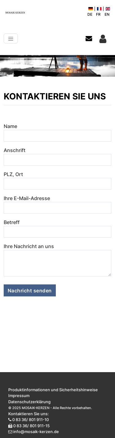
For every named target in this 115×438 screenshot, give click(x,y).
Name (10, 126)
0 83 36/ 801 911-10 (30, 419)
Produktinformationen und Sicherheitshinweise (53, 389)
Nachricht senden (30, 290)
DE (90, 12)
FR (99, 12)
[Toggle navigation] (11, 38)
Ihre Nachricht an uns (29, 246)
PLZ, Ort (13, 174)
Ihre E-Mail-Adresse (27, 198)
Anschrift (14, 150)
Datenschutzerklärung (29, 401)
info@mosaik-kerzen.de (36, 431)
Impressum (18, 395)
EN (107, 12)
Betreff (12, 222)
